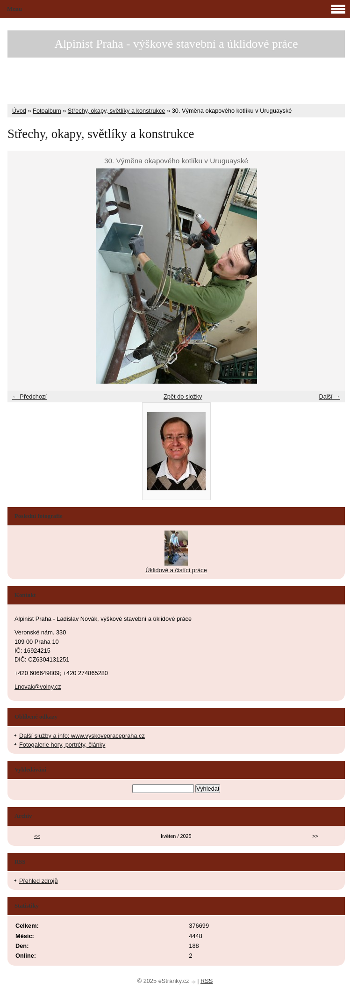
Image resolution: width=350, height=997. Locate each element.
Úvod (19, 110)
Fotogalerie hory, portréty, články (62, 744)
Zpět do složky (183, 396)
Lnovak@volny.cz (37, 686)
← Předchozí (29, 396)
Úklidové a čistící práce (176, 570)
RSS (206, 980)
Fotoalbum (47, 110)
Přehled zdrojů (38, 880)
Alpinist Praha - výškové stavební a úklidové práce (176, 44)
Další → (329, 396)
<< (37, 836)
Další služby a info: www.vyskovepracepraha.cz (82, 735)
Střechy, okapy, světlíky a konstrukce (116, 110)
